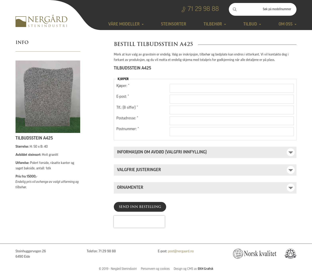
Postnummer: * (127, 129)
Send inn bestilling (140, 206)
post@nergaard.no (181, 251)
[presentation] (139, 222)
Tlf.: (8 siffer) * (127, 108)
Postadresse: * (127, 118)
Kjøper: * (122, 86)
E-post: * (122, 97)
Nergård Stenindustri (41, 21)
